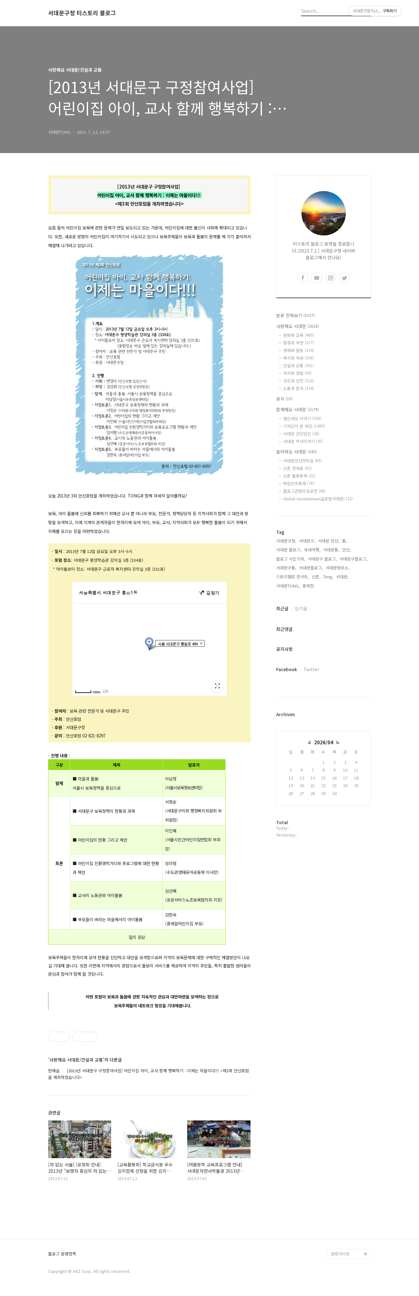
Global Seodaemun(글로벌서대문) (318, 499)
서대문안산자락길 (302, 461)
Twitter (311, 669)
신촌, (316, 577)
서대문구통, (286, 568)
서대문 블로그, (289, 550)
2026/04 (323, 742)
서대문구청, (286, 541)
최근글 (282, 608)
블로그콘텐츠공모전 (304, 491)
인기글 (301, 608)
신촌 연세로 (297, 468)
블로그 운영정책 (62, 1254)
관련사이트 (340, 1254)
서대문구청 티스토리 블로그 (82, 13)
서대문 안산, (329, 541)
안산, (346, 550)
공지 (284, 398)
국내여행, (312, 550)
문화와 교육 (298, 335)
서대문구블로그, (353, 559)
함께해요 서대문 (297, 409)
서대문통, (331, 550)
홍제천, (308, 586)
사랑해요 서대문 (297, 326)
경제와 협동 (298, 350)
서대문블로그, (311, 568)
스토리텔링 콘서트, (292, 577)
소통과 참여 (298, 388)
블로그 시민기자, (290, 559)
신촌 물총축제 (299, 476)
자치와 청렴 (297, 373)
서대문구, (307, 541)
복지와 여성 (298, 358)
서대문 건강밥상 (301, 434)
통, (344, 541)
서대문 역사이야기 (303, 441)
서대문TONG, (288, 586)
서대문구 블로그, (322, 559)
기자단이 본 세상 (304, 426)
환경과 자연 (298, 343)
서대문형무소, (338, 568)
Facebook (286, 669)
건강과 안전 (298, 381)
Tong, (328, 577)
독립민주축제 (298, 483)
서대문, (342, 577)
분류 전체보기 (295, 315)
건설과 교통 (298, 365)
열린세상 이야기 (302, 418)
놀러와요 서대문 (296, 451)
